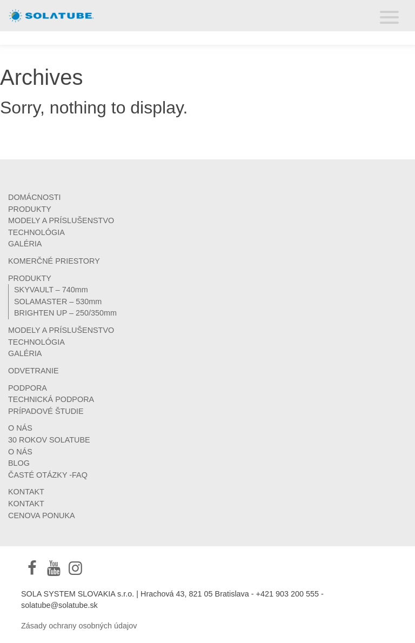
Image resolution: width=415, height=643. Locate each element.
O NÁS (20, 428)
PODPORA (27, 388)
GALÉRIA (25, 243)
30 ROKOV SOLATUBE (49, 440)
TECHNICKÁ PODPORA (51, 399)
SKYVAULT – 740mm (51, 289)
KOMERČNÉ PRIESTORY (54, 261)
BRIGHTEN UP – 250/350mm (65, 313)
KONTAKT (26, 491)
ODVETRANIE (33, 370)
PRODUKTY (29, 209)
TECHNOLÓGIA (36, 232)
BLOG (19, 463)
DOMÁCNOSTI (34, 197)
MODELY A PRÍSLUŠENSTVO (61, 220)
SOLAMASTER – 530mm (58, 301)
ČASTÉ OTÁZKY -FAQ (48, 475)
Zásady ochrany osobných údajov (79, 625)
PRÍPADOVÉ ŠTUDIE (46, 411)
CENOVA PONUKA (41, 515)
